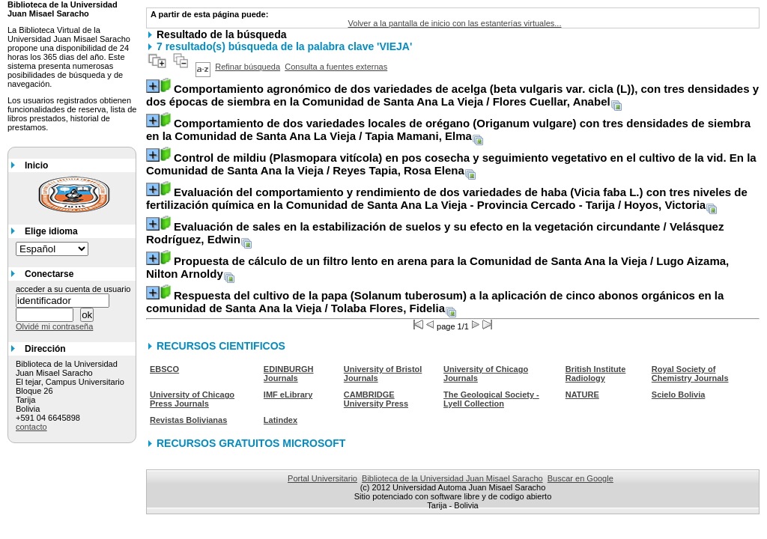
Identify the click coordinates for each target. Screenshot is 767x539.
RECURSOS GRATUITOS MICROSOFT (251, 443)
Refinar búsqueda (247, 66)
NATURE (582, 394)
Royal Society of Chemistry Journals (690, 374)
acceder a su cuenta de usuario (73, 288)
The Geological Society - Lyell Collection (491, 399)
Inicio (36, 165)
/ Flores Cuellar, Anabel (452, 95)
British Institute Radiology (596, 374)
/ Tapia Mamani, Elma (448, 129)
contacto (31, 426)
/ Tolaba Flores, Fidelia (435, 301)
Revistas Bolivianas (188, 419)
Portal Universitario (322, 478)
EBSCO (164, 369)
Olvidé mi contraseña (54, 326)
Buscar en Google (580, 478)
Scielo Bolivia (679, 394)
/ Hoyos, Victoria (447, 198)
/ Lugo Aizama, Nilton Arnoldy (437, 267)
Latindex (280, 419)
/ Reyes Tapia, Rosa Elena (451, 164)
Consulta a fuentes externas (336, 66)
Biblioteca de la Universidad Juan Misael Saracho (452, 478)
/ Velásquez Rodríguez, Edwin (435, 233)
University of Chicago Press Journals (192, 399)
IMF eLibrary (288, 394)
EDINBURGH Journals (289, 374)
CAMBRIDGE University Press (376, 399)
